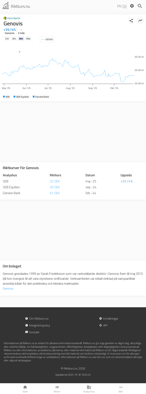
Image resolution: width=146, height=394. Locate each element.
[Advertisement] (73, 131)
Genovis (8, 288)
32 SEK (55, 181)
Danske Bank (11, 193)
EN (119, 6)
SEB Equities (11, 187)
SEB (5, 181)
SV (125, 6)
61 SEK (55, 193)
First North (13, 18)
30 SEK (55, 187)
